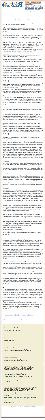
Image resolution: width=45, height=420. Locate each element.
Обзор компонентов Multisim (11, 327)
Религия (26, 11)
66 (27, 19)
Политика (32, 10)
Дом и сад (32, 6)
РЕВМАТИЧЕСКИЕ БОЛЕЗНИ (11, 366)
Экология (26, 13)
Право (35, 10)
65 (25, 19)
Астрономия (35, 5)
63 (22, 19)
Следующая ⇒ (31, 19)
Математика (30, 8)
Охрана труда (37, 9)
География (27, 6)
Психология (39, 10)
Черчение (39, 12)
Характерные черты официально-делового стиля (16, 393)
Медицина (35, 8)
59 (14, 19)
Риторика (30, 11)
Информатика (27, 7)
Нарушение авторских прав (25, 319)
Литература (41, 7)
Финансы (32, 12)
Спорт (39, 11)
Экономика (31, 13)
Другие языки (36, 6)
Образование (31, 9)
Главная (27, 2)
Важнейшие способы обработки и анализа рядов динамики (19, 347)
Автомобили (30, 5)
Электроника (36, 13)
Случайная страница (36, 2)
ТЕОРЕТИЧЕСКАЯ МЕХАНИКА (11, 357)
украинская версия (32, 406)
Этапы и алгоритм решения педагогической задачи (17, 397)
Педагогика (27, 10)
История (32, 7)
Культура (36, 7)
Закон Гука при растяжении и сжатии (13, 387)
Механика (27, 9)
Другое (41, 6)
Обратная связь (28, 3)
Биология (40, 5)
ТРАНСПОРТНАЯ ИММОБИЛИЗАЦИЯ (13, 376)
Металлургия (40, 8)
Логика (26, 8)
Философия (27, 12)
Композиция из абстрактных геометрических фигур (17, 337)
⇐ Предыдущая (7, 19)
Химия (35, 12)
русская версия (27, 406)
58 (12, 19)
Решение (6, 373)
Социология (35, 11)
